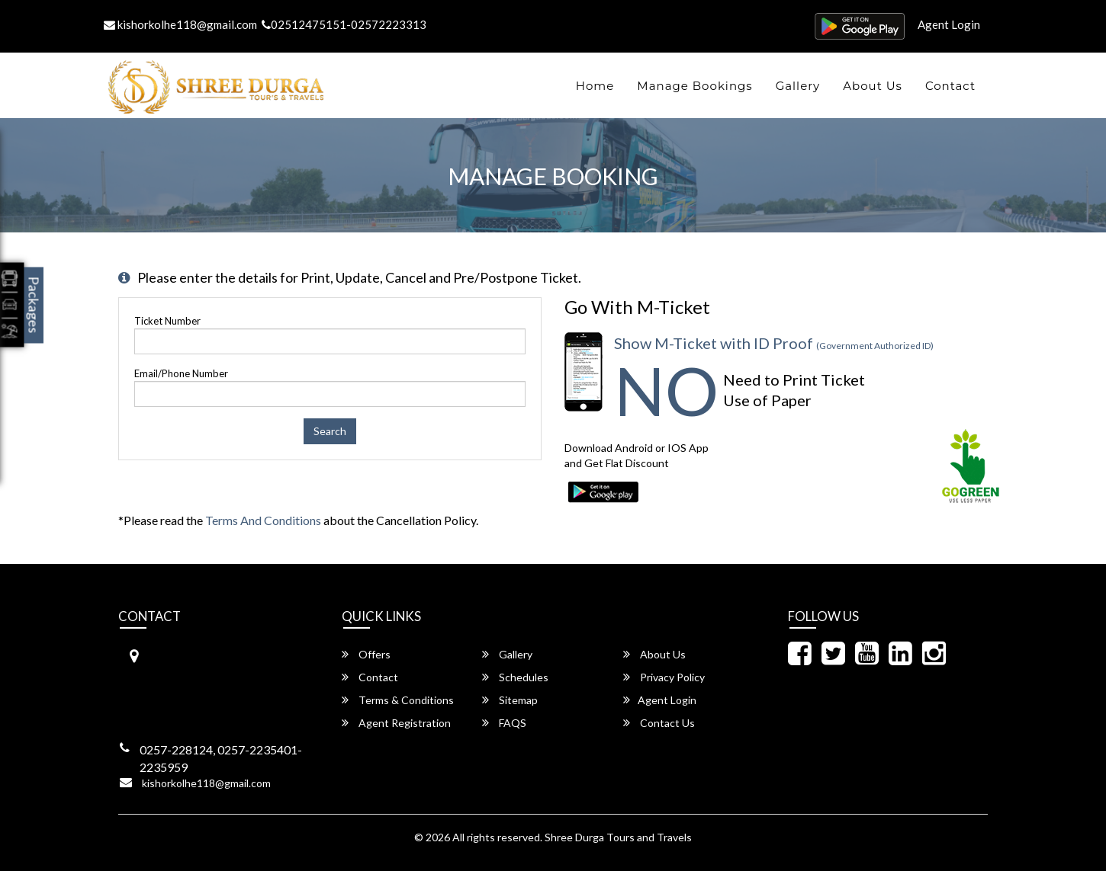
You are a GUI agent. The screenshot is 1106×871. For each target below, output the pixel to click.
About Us (872, 85)
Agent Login (949, 24)
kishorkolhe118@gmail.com (180, 24)
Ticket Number (167, 321)
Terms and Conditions (263, 520)
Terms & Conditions (398, 699)
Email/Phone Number (181, 373)
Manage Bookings (694, 85)
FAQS (504, 722)
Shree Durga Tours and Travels (618, 837)
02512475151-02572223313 (344, 24)
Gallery (798, 85)
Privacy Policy (664, 677)
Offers (366, 654)
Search (329, 430)
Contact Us (659, 722)
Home (595, 85)
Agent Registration (396, 722)
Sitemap (510, 699)
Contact (950, 85)
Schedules (515, 677)
